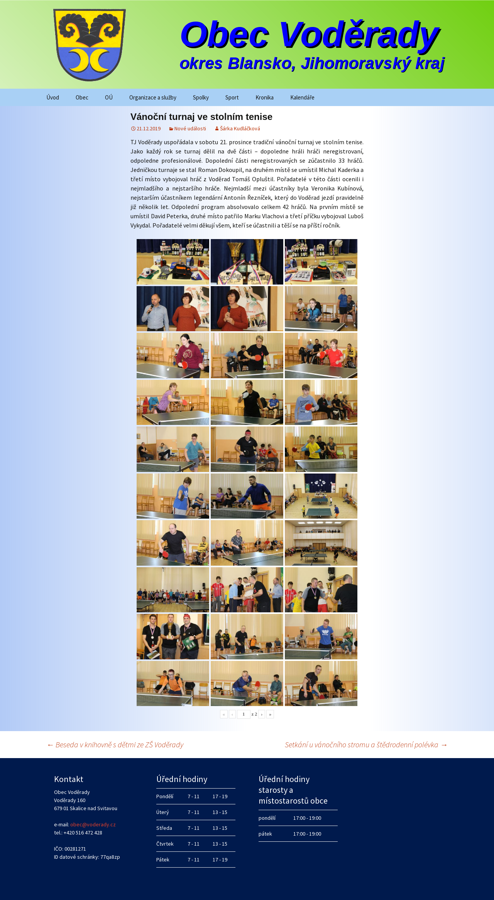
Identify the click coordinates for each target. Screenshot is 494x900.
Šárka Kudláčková (240, 128)
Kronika (264, 97)
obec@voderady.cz (93, 824)
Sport (232, 97)
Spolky (201, 97)
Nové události (190, 128)
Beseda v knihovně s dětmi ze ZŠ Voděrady (114, 744)
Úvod (52, 97)
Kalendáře (302, 97)
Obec (82, 97)
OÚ (109, 97)
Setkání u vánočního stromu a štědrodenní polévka (366, 744)
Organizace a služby (152, 97)
